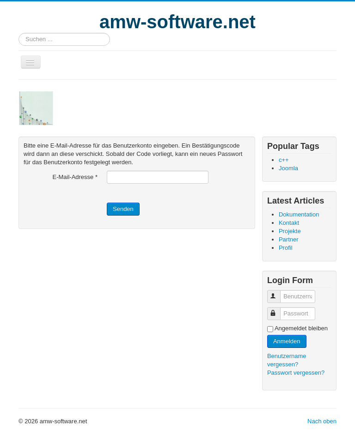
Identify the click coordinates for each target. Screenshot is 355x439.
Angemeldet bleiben (301, 328)
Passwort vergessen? (295, 372)
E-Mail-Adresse (75, 176)
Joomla (288, 168)
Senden (123, 208)
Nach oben (322, 421)
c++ (284, 159)
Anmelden (286, 341)
